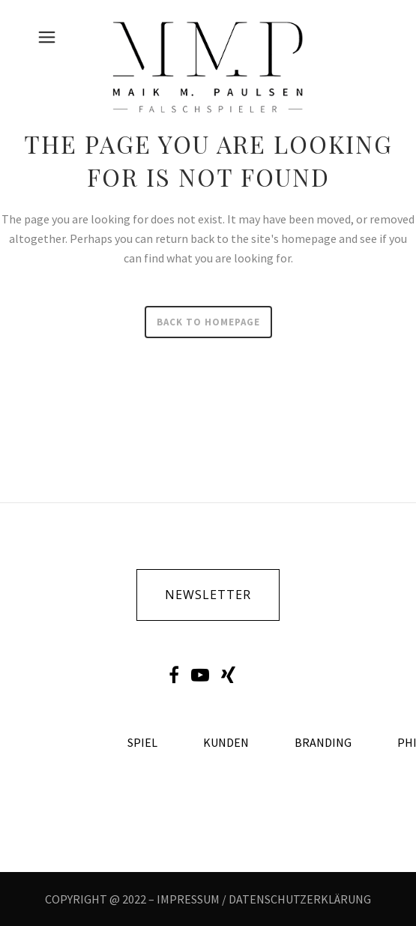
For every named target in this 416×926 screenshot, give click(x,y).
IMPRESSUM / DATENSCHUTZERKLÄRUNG (264, 899)
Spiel (142, 743)
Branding (323, 743)
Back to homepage (208, 322)
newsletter (208, 594)
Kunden (226, 743)
